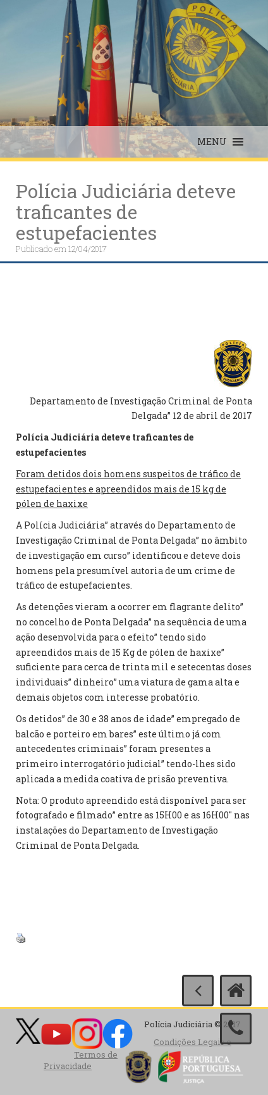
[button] (212, 141)
